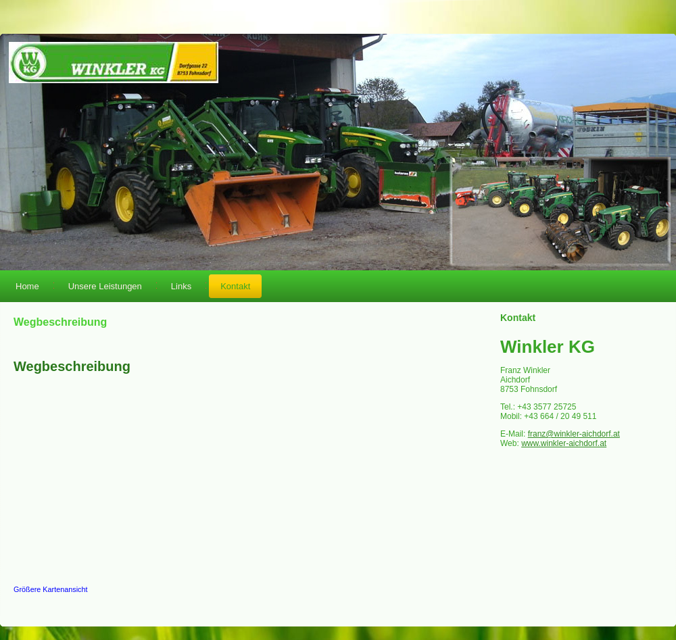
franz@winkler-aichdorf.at (574, 434)
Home (27, 286)
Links (181, 286)
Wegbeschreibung (72, 366)
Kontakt (235, 286)
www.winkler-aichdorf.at (563, 443)
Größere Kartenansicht (51, 589)
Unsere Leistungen (105, 286)
